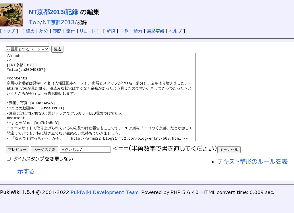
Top (34, 22)
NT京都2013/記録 (53, 12)
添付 (70, 31)
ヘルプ (175, 31)
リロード (87, 31)
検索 (138, 31)
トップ (9, 31)
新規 (111, 31)
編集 (30, 31)
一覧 (124, 31)
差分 (43, 31)
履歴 (57, 31)
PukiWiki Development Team (104, 210)
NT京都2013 (58, 22)
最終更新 (155, 31)
